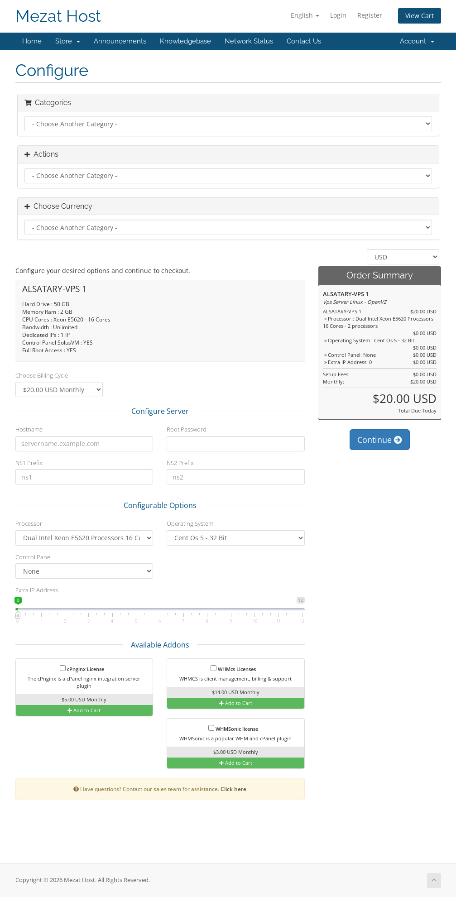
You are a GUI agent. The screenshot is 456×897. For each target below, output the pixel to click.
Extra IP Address (36, 590)
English (305, 15)
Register (369, 15)
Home (32, 41)
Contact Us (304, 41)
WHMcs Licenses (233, 668)
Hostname (29, 429)
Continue (379, 439)
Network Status (249, 41)
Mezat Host (58, 16)
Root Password (186, 429)
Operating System (190, 523)
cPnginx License (82, 668)
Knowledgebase (185, 41)
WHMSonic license (233, 728)
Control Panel (33, 557)
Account (417, 41)
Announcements (120, 41)
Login (338, 15)
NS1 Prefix (28, 463)
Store (67, 41)
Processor (28, 523)
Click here (233, 788)
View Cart (419, 15)
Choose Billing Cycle (41, 375)
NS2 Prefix (180, 463)
